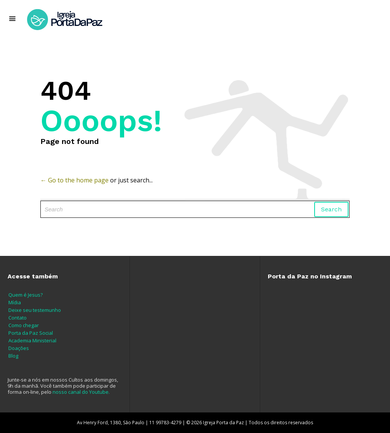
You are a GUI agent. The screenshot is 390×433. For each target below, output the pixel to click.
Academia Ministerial (32, 340)
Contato (17, 317)
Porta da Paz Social (30, 332)
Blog (13, 355)
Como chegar (23, 325)
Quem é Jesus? (25, 294)
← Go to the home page (74, 180)
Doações (18, 348)
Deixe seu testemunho (34, 310)
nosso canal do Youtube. (81, 391)
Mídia (14, 302)
